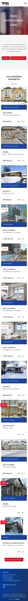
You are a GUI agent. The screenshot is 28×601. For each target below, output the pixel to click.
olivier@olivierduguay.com (13, 580)
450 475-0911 (8, 577)
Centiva (17, 599)
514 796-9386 (9, 579)
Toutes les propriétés (14, 559)
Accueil (5, 58)
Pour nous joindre (18, 58)
